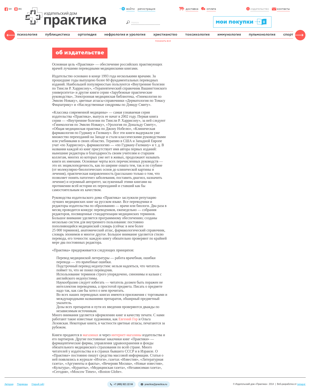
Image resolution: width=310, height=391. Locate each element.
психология (27, 34)
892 (18, 9)
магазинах (90, 335)
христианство (165, 34)
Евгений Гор (128, 319)
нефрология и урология (124, 34)
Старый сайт (38, 384)
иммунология (229, 34)
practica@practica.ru (154, 384)
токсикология (197, 34)
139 (8, 9)
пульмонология (262, 34)
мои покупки (241, 22)
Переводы (22, 384)
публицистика (57, 34)
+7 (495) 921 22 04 (121, 384)
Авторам (9, 384)
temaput (301, 384)
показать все (163, 41)
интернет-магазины (126, 335)
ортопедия (87, 34)
